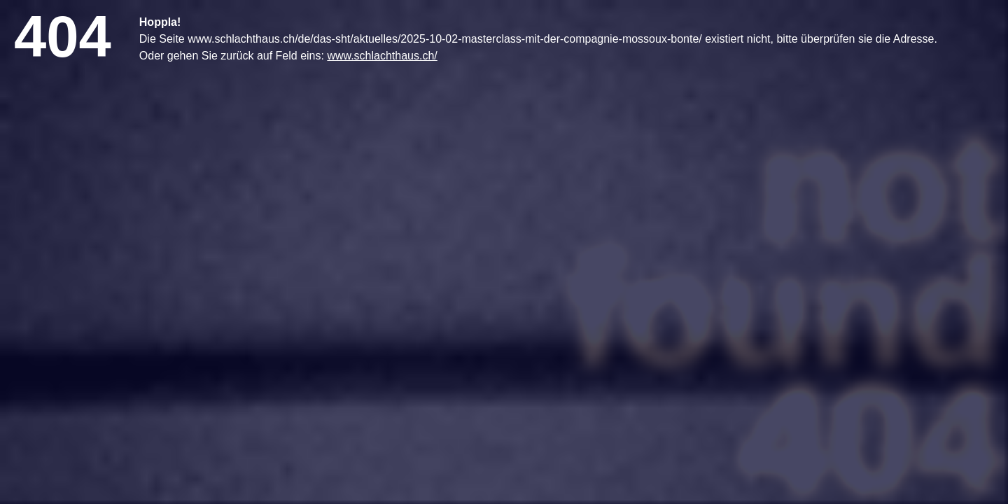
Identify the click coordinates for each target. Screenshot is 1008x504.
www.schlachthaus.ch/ (382, 56)
